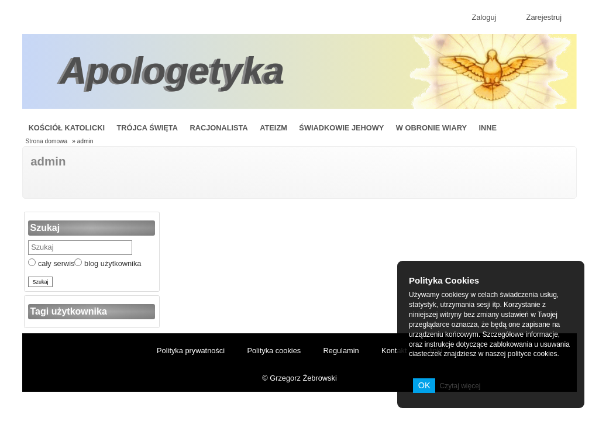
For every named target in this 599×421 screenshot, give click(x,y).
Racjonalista (218, 127)
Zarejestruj (544, 17)
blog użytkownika (107, 263)
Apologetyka (172, 71)
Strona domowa (47, 141)
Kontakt (394, 350)
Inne (487, 127)
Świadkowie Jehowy (341, 127)
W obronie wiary (431, 127)
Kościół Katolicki (67, 127)
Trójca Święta (147, 127)
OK (424, 385)
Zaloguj (483, 17)
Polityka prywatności (191, 350)
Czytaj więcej (459, 386)
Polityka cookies (274, 350)
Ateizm (273, 127)
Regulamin (341, 350)
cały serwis (51, 263)
